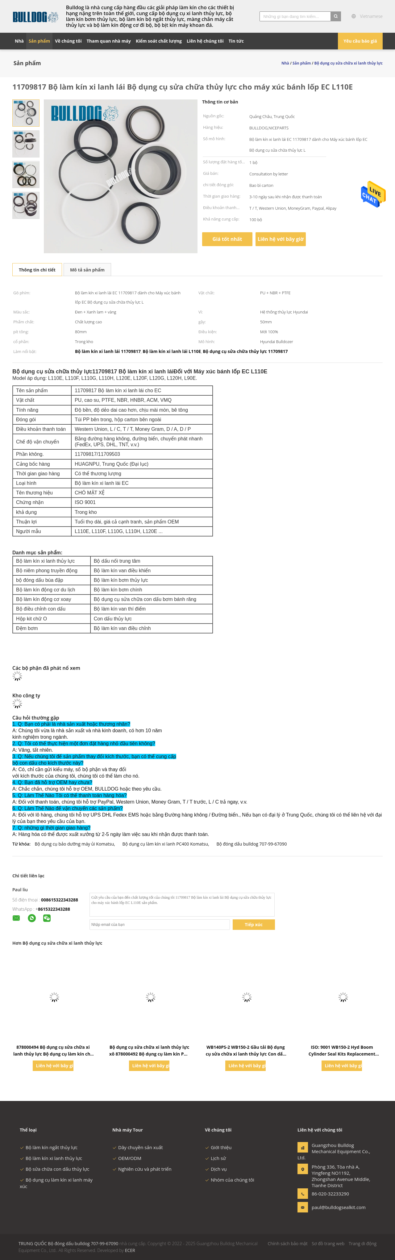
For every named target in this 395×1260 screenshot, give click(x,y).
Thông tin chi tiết (37, 270)
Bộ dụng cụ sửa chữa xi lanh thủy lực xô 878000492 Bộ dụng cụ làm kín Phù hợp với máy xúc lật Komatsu (149, 1054)
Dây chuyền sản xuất (137, 1147)
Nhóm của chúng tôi (229, 1180)
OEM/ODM (126, 1158)
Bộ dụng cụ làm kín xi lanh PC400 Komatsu (165, 844)
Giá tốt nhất (227, 239)
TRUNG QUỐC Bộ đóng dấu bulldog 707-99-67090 (68, 1243)
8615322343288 (54, 909)
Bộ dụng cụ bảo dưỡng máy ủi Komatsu (74, 844)
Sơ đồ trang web (328, 1243)
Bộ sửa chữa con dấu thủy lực (54, 1169)
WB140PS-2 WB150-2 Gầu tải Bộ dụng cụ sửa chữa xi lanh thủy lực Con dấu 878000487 (245, 1054)
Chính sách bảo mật (287, 1243)
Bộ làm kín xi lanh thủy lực (51, 1158)
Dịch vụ (216, 1169)
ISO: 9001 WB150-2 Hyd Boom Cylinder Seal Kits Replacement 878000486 (342, 1054)
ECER (130, 1250)
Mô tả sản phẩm (87, 270)
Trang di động (362, 1243)
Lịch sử (215, 1158)
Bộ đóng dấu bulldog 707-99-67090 (251, 844)
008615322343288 (59, 900)
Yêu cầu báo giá (360, 41)
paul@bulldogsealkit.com (331, 1207)
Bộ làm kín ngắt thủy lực (48, 1147)
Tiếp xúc (254, 924)
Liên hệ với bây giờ (281, 239)
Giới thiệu (218, 1147)
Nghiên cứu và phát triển (142, 1169)
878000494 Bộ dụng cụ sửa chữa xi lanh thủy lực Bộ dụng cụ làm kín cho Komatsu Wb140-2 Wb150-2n (53, 1054)
